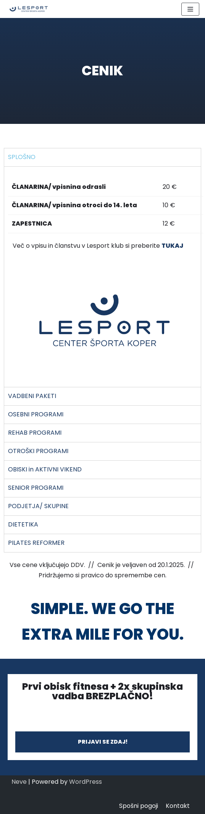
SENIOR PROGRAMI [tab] (35, 487)
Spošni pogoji (138, 805)
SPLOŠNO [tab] (22, 157)
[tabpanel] (102, 276)
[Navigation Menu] (190, 9)
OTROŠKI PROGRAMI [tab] (38, 451)
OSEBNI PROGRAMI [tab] (35, 414)
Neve (19, 781)
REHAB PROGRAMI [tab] (34, 432)
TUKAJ (172, 245)
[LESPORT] (29, 9)
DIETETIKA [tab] (23, 524)
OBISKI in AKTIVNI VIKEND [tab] (45, 469)
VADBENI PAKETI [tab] (32, 396)
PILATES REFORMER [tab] (36, 542)
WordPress (85, 781)
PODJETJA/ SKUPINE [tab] (38, 506)
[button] (102, 741)
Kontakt (178, 805)
